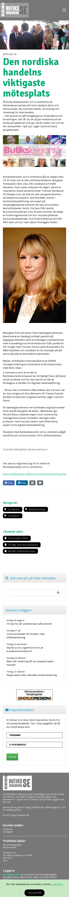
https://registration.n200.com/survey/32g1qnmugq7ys (34, 474)
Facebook (7, 829)
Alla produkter (9, 847)
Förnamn (14, 735)
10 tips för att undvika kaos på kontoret (29, 623)
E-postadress (17, 744)
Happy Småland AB (34, 807)
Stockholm (13, 509)
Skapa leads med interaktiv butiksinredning (32, 675)
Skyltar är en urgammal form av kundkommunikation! (25, 649)
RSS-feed (7, 857)
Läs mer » (57, 884)
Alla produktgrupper (12, 844)
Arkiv (5, 860)
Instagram (8, 831)
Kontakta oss (9, 852)
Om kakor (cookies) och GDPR (17, 855)
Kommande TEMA (18, 538)
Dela (9, 482)
